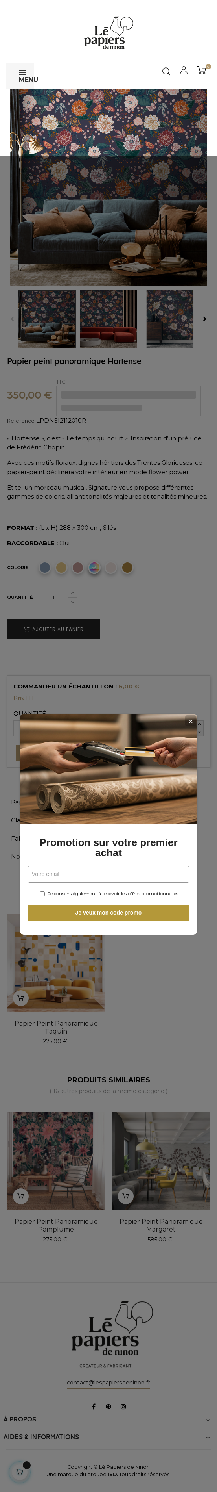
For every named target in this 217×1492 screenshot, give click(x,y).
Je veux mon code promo (108, 834)
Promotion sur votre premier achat (108, 769)
